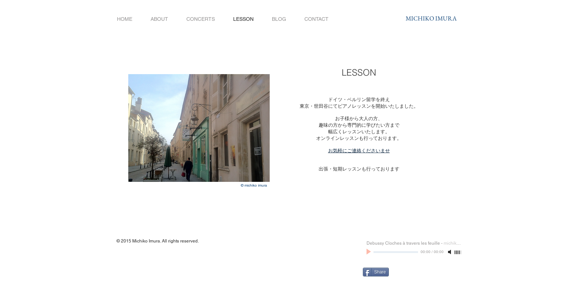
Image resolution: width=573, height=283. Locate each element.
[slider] (458, 252)
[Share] (376, 272)
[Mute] (450, 252)
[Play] (369, 252)
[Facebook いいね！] (425, 271)
